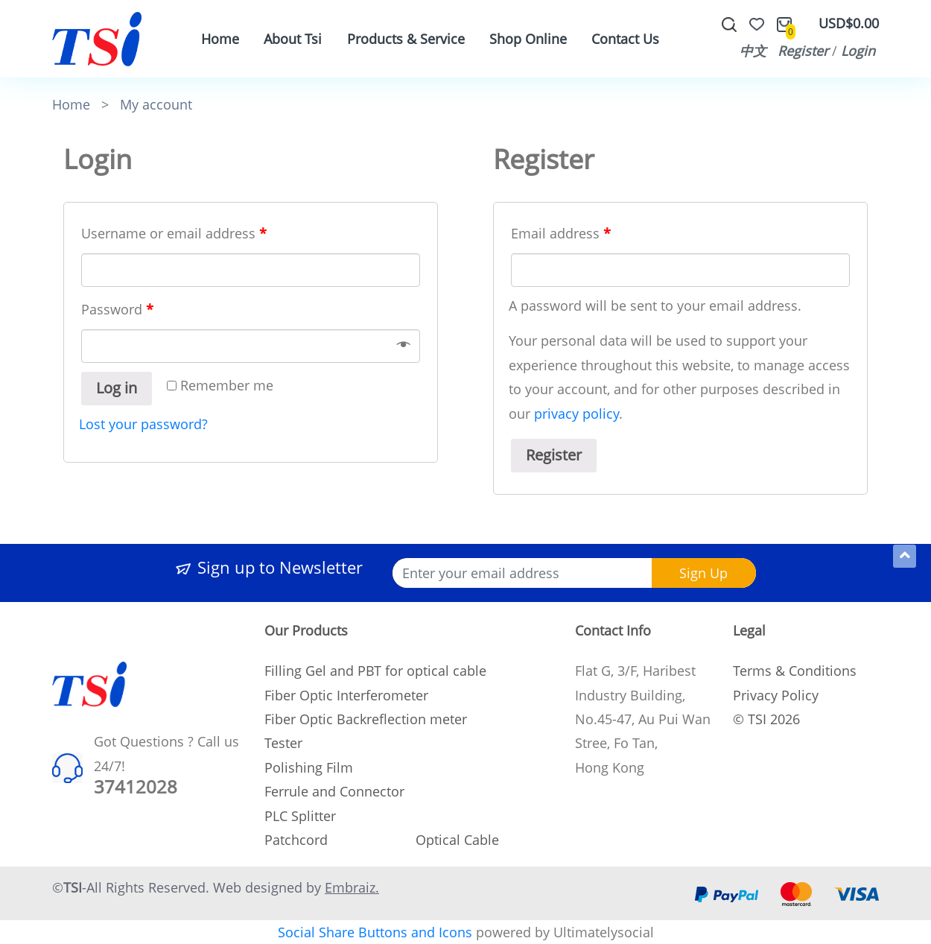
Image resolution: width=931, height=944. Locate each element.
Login (858, 51)
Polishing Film (308, 767)
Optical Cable (457, 840)
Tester (283, 743)
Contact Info (613, 630)
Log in (116, 388)
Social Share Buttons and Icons (375, 932)
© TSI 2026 (766, 719)
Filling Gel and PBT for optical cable (375, 671)
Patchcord (296, 840)
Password (117, 309)
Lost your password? (143, 424)
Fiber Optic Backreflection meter (365, 719)
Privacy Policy (776, 695)
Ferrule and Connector (334, 791)
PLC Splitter (300, 816)
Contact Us (625, 39)
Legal (749, 630)
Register (803, 51)
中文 (753, 51)
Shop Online (528, 39)
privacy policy (576, 413)
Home (220, 39)
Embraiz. (352, 887)
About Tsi (293, 39)
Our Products (306, 630)
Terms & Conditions (795, 671)
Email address (561, 233)
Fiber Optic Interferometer (346, 695)
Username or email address (174, 233)
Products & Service (406, 39)
